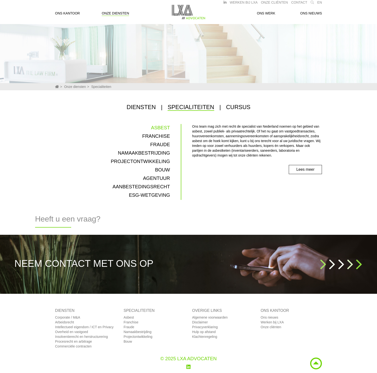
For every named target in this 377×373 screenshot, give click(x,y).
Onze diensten (115, 15)
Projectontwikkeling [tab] (140, 161)
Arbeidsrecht (64, 322)
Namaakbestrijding (137, 332)
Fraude (129, 327)
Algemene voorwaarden (210, 317)
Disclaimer (200, 322)
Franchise (131, 322)
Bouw (128, 341)
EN (319, 4)
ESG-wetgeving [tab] (149, 195)
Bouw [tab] (162, 169)
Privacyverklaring (205, 327)
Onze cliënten (271, 327)
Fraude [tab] (160, 144)
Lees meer (305, 169)
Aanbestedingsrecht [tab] (141, 186)
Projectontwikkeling (138, 337)
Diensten (141, 107)
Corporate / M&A (67, 317)
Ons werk (266, 15)
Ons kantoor (67, 15)
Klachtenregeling (204, 337)
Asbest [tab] (160, 127)
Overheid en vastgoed (71, 332)
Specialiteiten (101, 87)
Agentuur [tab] (156, 178)
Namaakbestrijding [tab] (144, 153)
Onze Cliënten (274, 4)
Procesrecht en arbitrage (73, 341)
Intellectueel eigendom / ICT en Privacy (84, 327)
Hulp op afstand (204, 332)
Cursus (238, 107)
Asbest (129, 317)
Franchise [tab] (156, 136)
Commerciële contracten (73, 346)
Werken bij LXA (244, 4)
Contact (299, 4)
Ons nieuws (311, 15)
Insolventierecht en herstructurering (81, 337)
